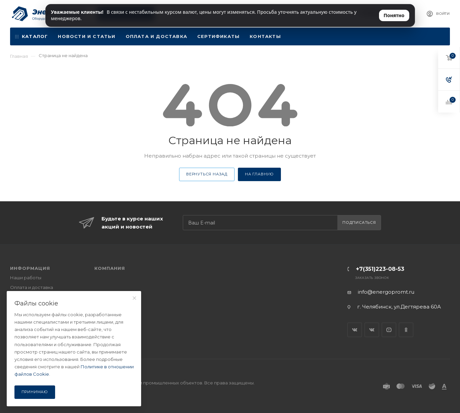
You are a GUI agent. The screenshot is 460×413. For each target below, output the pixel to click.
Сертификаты (218, 36)
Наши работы (25, 277)
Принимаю (35, 391)
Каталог (31, 36)
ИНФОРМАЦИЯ (30, 268)
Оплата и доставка (156, 36)
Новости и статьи (86, 36)
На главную (259, 174)
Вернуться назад (206, 174)
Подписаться (359, 222)
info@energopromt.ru (386, 292)
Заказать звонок (372, 278)
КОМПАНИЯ (109, 268)
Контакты (265, 36)
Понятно (394, 15)
